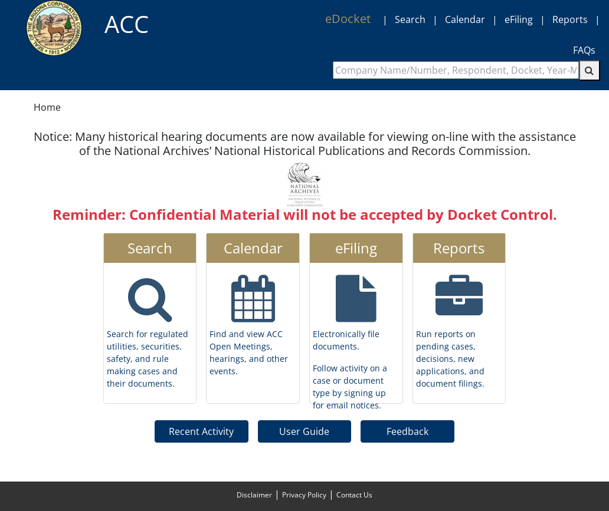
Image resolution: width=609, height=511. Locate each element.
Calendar (465, 19)
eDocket (348, 19)
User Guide (304, 431)
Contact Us (354, 495)
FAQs (584, 50)
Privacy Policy (304, 495)
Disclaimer (254, 495)
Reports (570, 19)
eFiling (519, 19)
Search (410, 19)
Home (47, 107)
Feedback (407, 431)
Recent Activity (201, 431)
